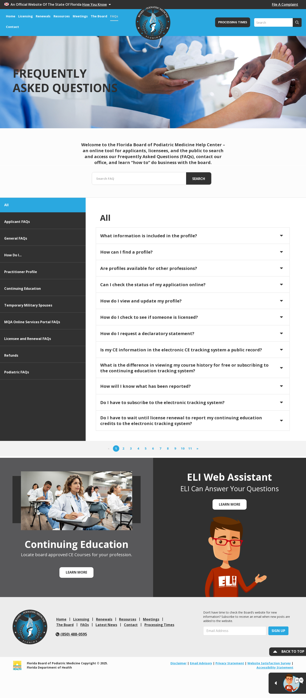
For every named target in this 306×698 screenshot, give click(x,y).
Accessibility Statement (275, 667)
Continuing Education (22, 315)
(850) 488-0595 (71, 634)
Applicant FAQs (17, 248)
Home (61, 619)
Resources (127, 619)
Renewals (104, 619)
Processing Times (159, 624)
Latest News (106, 624)
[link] (30, 627)
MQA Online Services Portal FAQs (32, 348)
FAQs (84, 624)
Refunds (11, 381)
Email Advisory (201, 663)
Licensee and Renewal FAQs (27, 365)
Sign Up (278, 630)
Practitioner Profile (20, 298)
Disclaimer (178, 663)
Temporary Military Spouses (28, 331)
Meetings (151, 619)
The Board (65, 624)
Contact (131, 624)
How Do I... (13, 281)
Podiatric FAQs (16, 398)
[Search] (278, 22)
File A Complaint (285, 4)
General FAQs (15, 264)
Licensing (81, 619)
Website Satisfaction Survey (269, 663)
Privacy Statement (229, 663)
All (6, 231)
